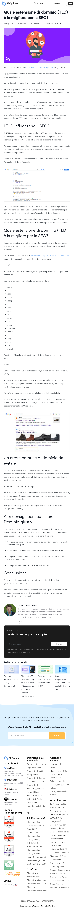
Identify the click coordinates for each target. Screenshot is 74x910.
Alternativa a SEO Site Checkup (36, 885)
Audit (57, 735)
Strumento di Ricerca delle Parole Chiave (36, 780)
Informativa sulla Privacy (29, 906)
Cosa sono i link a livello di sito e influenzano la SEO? (45, 681)
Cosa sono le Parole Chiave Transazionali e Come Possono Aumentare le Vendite (59, 882)
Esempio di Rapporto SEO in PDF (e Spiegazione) (11, 681)
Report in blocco (34, 767)
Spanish (53, 778)
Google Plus (46, 617)
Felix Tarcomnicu (22, 24)
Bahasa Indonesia (57, 781)
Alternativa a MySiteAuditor (33, 875)
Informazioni (55, 764)
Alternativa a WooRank (37, 890)
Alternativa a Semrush (36, 880)
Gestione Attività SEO (36, 864)
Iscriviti (59, 644)
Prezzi (52, 767)
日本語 (59, 784)
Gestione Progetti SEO (36, 860)
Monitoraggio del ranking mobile (34, 852)
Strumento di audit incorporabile (35, 773)
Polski (52, 788)
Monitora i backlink (35, 795)
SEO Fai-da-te (33, 843)
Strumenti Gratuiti (34, 846)
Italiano (53, 784)
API (28, 813)
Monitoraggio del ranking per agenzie (35, 824)
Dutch (66, 784)
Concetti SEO (38, 24)
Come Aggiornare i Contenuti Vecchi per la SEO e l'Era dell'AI (62, 683)
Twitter (37, 617)
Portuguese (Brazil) (58, 791)
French (61, 778)
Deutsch (60, 774)
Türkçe (53, 794)
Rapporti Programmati (36, 857)
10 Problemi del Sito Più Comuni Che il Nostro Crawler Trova (59, 807)
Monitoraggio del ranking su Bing (34, 838)
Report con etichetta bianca (36, 808)
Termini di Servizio (48, 906)
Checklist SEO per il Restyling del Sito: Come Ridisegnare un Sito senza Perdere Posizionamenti (27, 686)
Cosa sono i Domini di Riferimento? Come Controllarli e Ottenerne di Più (59, 857)
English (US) (61, 771)
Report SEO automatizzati (32, 831)
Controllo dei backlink (36, 764)
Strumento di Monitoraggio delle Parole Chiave (35, 788)
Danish (53, 774)
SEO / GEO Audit (34, 799)
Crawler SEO (32, 802)
